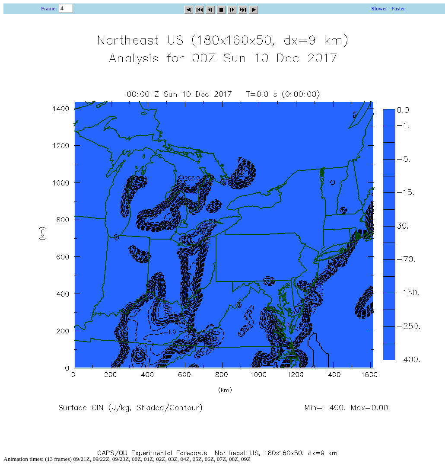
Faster (398, 8)
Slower (379, 8)
